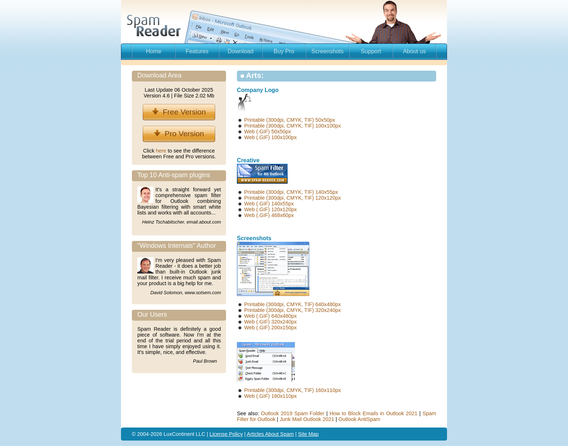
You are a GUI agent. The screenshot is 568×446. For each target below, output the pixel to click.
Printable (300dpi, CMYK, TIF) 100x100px (292, 126)
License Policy (226, 434)
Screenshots (328, 51)
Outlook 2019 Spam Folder (292, 413)
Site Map (308, 434)
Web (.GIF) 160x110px (270, 396)
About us (414, 51)
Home (154, 51)
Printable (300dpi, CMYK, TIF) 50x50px (289, 120)
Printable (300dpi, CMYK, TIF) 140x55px (291, 192)
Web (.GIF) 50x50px (267, 131)
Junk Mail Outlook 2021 (307, 419)
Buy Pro (284, 51)
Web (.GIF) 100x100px (270, 137)
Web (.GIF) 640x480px (270, 316)
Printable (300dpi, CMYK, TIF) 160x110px (292, 390)
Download (240, 51)
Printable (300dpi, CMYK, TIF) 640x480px (292, 304)
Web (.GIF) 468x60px (269, 215)
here (162, 151)
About (272, 434)
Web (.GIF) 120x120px (270, 209)
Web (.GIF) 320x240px (270, 322)
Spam (287, 434)
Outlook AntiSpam (359, 419)
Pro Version (179, 133)
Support (371, 51)
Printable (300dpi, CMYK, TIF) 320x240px (292, 310)
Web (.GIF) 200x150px (270, 327)
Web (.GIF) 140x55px (269, 204)
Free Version (179, 112)
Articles (256, 434)
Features (196, 51)
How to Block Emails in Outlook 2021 (374, 413)
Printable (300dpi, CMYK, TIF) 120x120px (292, 198)
